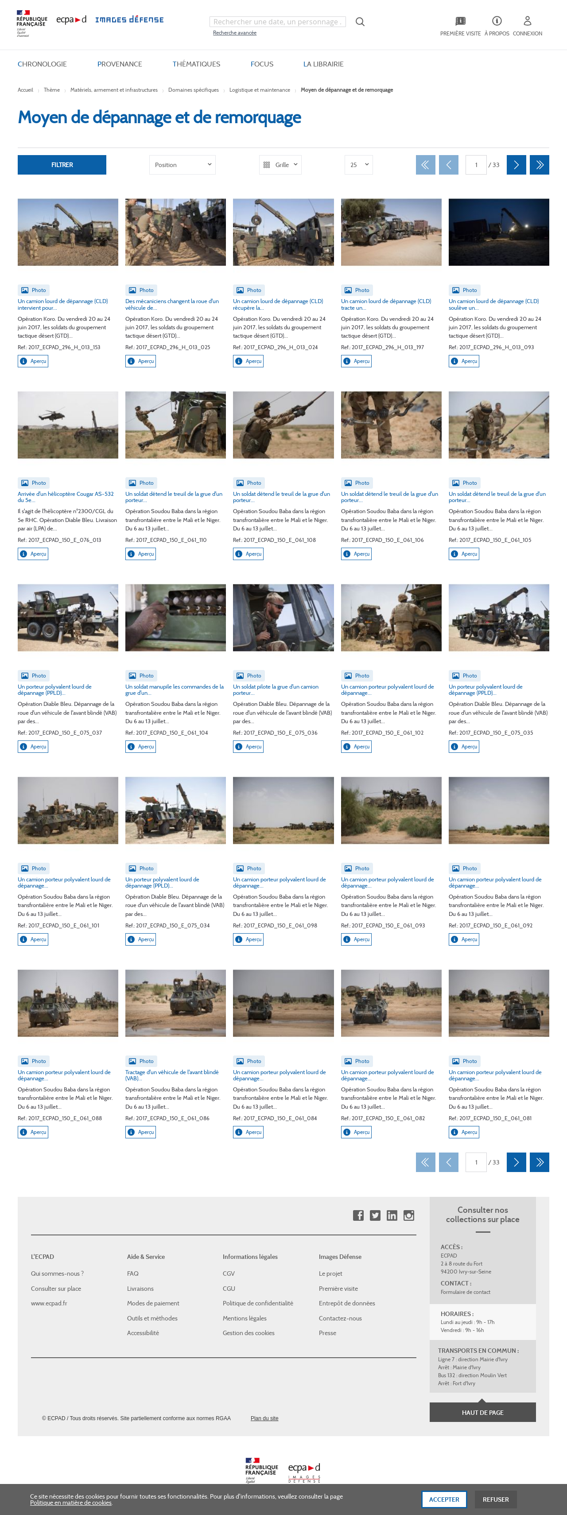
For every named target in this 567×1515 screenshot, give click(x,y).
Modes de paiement (153, 1303)
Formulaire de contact (465, 1292)
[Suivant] (516, 165)
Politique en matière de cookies (71, 1507)
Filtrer (62, 165)
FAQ (133, 1273)
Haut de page (483, 1413)
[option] (182, 165)
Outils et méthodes (152, 1318)
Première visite (338, 1289)
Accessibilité (143, 1333)
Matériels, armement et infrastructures (114, 89)
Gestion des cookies (249, 1333)
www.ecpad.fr (49, 1303)
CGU (229, 1289)
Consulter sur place (56, 1289)
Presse (327, 1333)
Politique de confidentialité (258, 1303)
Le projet (330, 1273)
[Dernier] (539, 165)
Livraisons (140, 1289)
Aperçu (33, 361)
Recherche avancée (234, 32)
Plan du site (265, 1418)
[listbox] (182, 165)
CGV (229, 1273)
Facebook (358, 1215)
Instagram (408, 1215)
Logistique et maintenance (259, 89)
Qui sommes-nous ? (57, 1273)
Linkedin (391, 1215)
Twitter (375, 1215)
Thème (52, 89)
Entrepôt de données (347, 1303)
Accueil (25, 89)
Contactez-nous (340, 1318)
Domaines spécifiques (193, 89)
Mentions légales (245, 1318)
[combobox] (278, 21)
